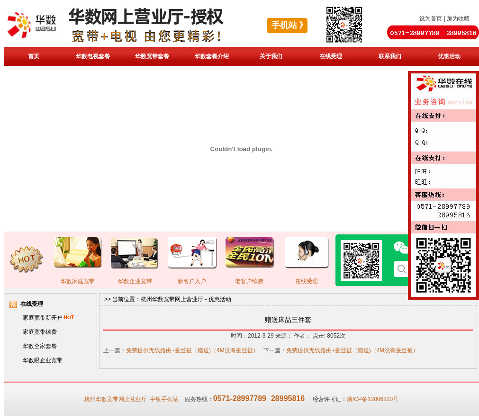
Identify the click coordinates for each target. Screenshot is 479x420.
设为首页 (430, 18)
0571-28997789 (239, 398)
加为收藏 (458, 18)
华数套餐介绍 (212, 56)
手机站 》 (289, 25)
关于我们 (271, 56)
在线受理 (330, 56)
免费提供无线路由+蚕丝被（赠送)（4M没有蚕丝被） (192, 350)
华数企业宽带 (135, 281)
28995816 (288, 398)
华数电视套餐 (93, 56)
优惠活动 (449, 56)
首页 (33, 56)
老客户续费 (249, 281)
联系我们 (390, 56)
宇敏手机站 (164, 399)
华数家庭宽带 (78, 281)
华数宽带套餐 (152, 56)
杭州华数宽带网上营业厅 (172, 299)
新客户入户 (192, 281)
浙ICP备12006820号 (372, 399)
